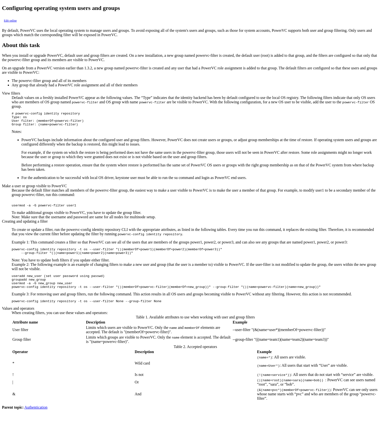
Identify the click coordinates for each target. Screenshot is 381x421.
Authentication (35, 417)
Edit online (10, 20)
